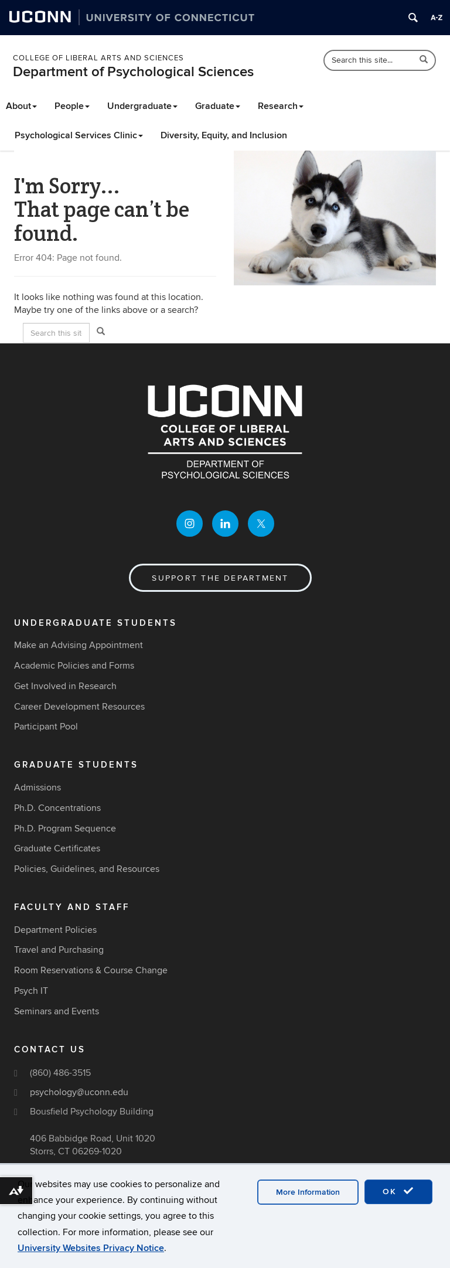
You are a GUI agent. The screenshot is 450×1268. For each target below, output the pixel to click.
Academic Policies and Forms (74, 666)
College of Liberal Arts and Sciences (98, 58)
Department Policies (55, 930)
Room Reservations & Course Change (91, 970)
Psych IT (31, 991)
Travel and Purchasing (59, 950)
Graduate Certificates (57, 848)
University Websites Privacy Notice (91, 1248)
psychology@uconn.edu (79, 1092)
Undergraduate (142, 106)
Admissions (37, 787)
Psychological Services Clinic (79, 135)
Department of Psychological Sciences (133, 71)
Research (281, 106)
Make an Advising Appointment (78, 645)
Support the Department (220, 578)
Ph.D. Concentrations (57, 808)
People (72, 106)
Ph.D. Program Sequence (65, 828)
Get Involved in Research (65, 686)
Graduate (217, 106)
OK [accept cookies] (398, 1191)
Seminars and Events (56, 1011)
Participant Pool (46, 726)
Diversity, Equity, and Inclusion (224, 135)
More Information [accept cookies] (308, 1192)
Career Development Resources (79, 707)
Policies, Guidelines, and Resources (86, 869)
